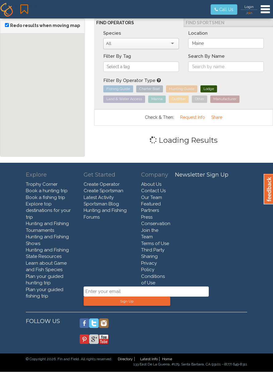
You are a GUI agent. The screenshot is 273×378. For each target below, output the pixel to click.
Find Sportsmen (205, 22)
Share (216, 117)
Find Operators (115, 22)
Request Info (192, 117)
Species (112, 33)
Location (198, 33)
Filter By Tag (117, 56)
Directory (125, 359)
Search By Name (206, 56)
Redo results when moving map (45, 25)
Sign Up (126, 301)
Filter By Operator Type (132, 80)
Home (167, 359)
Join (249, 13)
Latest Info (149, 359)
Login (249, 7)
